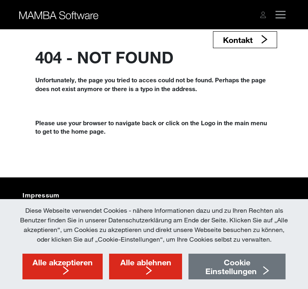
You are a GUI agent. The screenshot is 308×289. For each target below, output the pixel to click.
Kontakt (239, 40)
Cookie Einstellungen (231, 266)
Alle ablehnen (145, 262)
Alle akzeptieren (62, 262)
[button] (263, 14)
